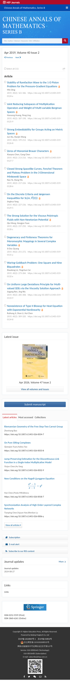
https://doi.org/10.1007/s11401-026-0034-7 (24, 434)
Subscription (13, 537)
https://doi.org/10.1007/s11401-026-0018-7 (24, 496)
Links (6, 592)
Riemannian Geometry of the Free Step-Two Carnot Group (33, 426)
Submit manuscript (35, 404)
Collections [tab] (40, 417)
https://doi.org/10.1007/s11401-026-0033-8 (24, 450)
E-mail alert (12, 544)
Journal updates (11, 568)
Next (18, 57)
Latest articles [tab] (10, 417)
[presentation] (35, 485)
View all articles (13, 525)
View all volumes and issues (35, 389)
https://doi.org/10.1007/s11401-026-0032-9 (24, 470)
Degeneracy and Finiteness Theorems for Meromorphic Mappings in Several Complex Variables (31, 241)
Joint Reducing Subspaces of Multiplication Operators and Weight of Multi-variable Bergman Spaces (34, 108)
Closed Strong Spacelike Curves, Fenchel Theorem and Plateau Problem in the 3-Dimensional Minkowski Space (34, 172)
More (61, 561)
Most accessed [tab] (25, 417)
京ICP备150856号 (45, 639)
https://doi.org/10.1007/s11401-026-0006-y (24, 516)
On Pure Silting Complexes (17, 442)
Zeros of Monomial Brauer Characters (28, 151)
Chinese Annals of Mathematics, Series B (24, 7)
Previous (8, 57)
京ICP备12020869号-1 (27, 639)
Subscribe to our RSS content (20, 551)
